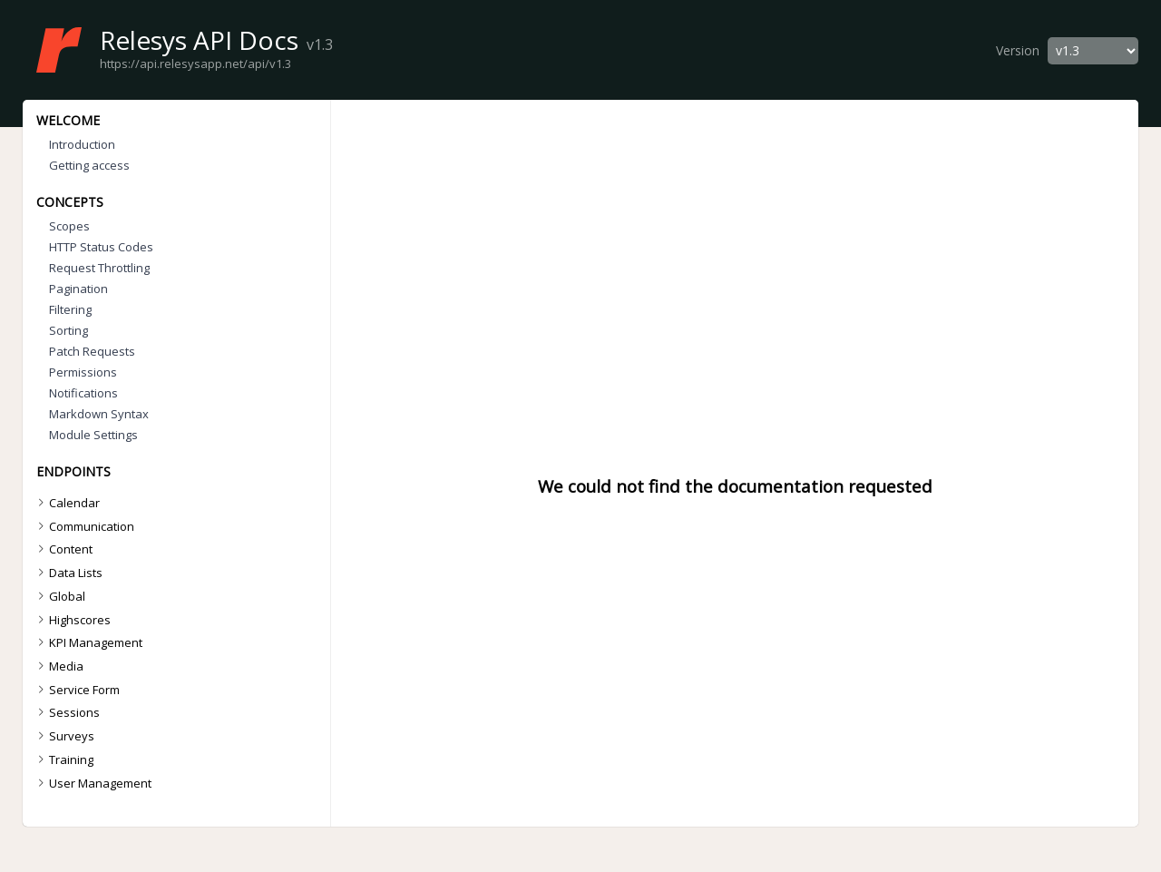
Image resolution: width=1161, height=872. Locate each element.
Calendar (66, 502)
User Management (92, 783)
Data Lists (67, 572)
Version (1017, 50)
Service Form (76, 689)
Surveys (63, 736)
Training (63, 759)
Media (58, 666)
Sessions (66, 712)
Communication (83, 526)
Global (59, 596)
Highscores (72, 619)
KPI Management (87, 642)
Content (63, 549)
